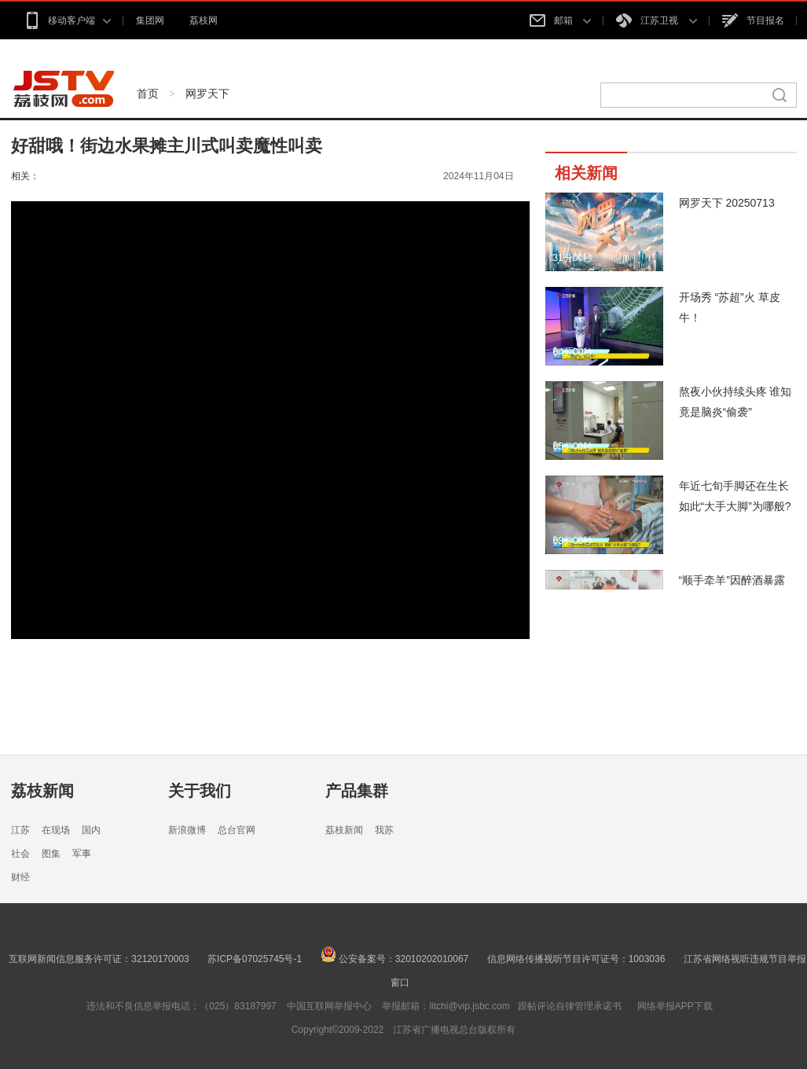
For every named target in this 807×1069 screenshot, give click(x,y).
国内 (91, 830)
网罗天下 (207, 93)
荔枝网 (203, 20)
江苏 (20, 830)
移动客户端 (67, 20)
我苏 (384, 830)
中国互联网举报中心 (329, 1006)
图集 (51, 853)
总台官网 (236, 830)
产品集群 (356, 790)
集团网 (150, 20)
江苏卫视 (656, 20)
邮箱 (560, 20)
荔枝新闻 (42, 790)
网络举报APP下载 (675, 1006)
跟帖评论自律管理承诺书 (570, 1006)
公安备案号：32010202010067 (395, 958)
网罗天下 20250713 (727, 203)
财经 (20, 877)
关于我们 (199, 790)
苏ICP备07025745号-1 (254, 958)
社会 (20, 853)
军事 (81, 853)
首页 (148, 93)
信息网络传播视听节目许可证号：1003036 (576, 958)
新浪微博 (187, 830)
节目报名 (753, 20)
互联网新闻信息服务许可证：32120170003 (99, 958)
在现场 (56, 830)
